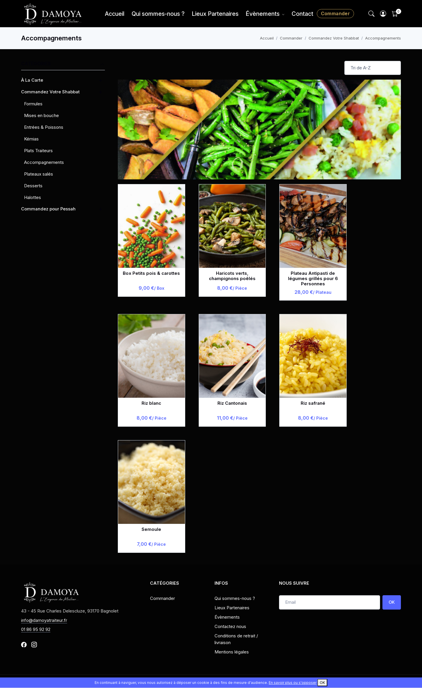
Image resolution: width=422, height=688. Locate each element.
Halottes (32, 197)
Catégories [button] (63, 64)
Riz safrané (313, 403)
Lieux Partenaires (215, 13)
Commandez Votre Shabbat (334, 38)
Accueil (115, 13)
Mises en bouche (41, 115)
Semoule (151, 529)
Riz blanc (151, 403)
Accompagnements (383, 38)
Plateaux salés (38, 174)
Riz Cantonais (232, 403)
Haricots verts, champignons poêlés (232, 276)
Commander (335, 13)
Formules (33, 104)
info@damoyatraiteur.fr (44, 620)
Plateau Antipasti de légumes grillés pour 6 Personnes (313, 278)
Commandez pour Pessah (48, 209)
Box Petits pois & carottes (151, 273)
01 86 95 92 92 (35, 629)
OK (392, 602)
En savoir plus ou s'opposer (292, 682)
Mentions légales (232, 652)
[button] (383, 13)
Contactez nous (230, 626)
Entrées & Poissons (43, 127)
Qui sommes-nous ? (158, 13)
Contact (302, 13)
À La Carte (32, 80)
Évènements (263, 13)
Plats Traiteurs (38, 150)
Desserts (33, 185)
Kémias (31, 139)
